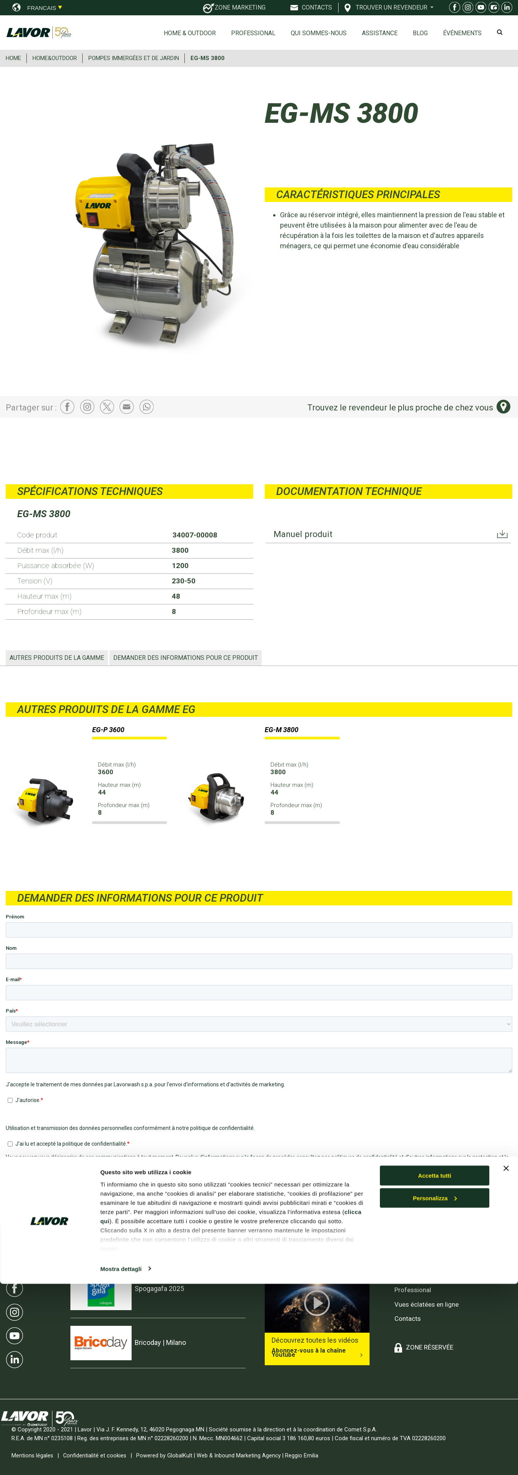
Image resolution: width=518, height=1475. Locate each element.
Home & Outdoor (190, 33)
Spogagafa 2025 (159, 1289)
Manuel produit (305, 534)
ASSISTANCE (379, 33)
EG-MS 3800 (208, 58)
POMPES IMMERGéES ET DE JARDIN (133, 58)
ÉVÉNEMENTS (462, 33)
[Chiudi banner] (506, 1359)
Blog (420, 33)
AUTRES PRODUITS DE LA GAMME (57, 657)
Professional (253, 33)
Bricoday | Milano (160, 1342)
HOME (13, 58)
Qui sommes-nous (319, 33)
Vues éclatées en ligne (426, 1304)
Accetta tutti (434, 1366)
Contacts (407, 1318)
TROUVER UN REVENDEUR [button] (392, 7)
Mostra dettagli (121, 1460)
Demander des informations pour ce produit (185, 657)
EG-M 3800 (281, 730)
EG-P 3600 (108, 730)
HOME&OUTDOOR (55, 58)
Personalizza (435, 1389)
